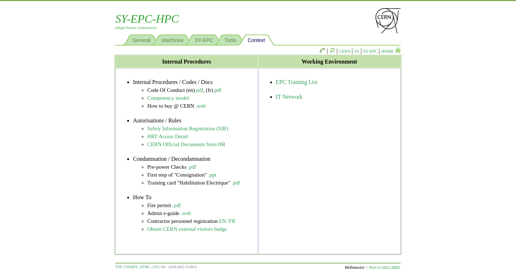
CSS (155, 267)
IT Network (289, 97)
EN (222, 221)
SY (357, 51)
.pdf (199, 90)
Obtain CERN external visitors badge (187, 229)
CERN (345, 51)
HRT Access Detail (167, 136)
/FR (231, 221)
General (141, 40)
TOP (118, 267)
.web (201, 106)
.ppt (212, 175)
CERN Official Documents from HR (186, 144)
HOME (391, 51)
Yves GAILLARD (384, 267)
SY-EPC (204, 40)
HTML (145, 267)
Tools (230, 40)
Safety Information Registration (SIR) (187, 128)
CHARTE (131, 267)
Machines (172, 40)
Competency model (168, 98)
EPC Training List (296, 82)
